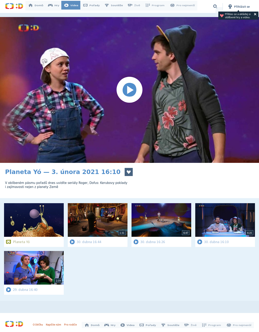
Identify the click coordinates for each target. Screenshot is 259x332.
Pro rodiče (71, 323)
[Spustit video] (129, 90)
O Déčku (39, 323)
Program (156, 6)
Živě (135, 6)
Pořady (93, 6)
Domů (38, 6)
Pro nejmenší (182, 6)
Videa (73, 6)
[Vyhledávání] (215, 6)
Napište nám (54, 323)
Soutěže (115, 6)
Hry (56, 6)
